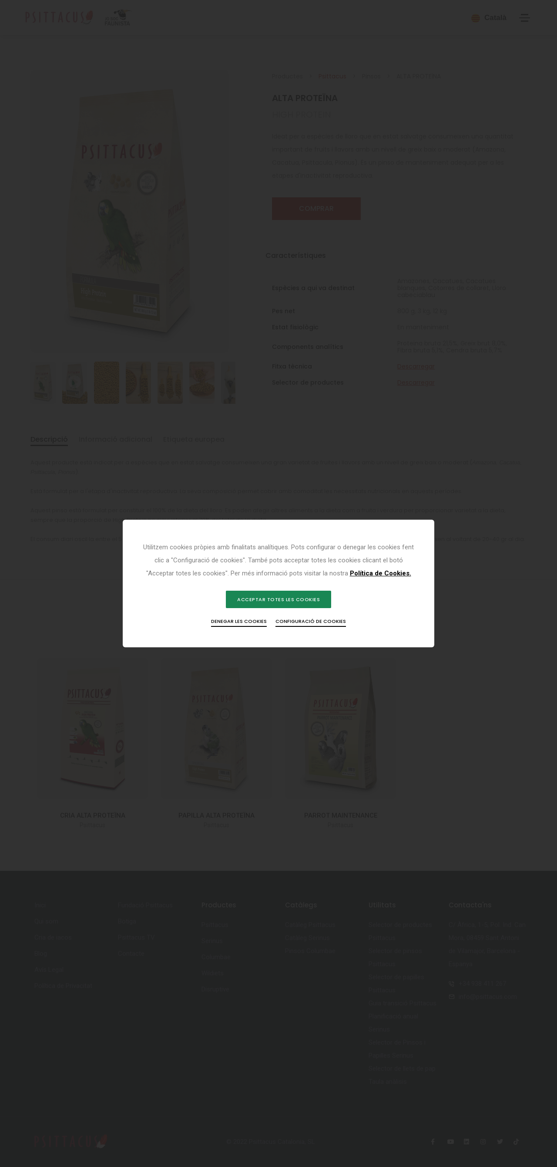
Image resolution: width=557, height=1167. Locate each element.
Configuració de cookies (310, 627)
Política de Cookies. (301, 580)
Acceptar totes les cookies (278, 605)
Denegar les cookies (239, 627)
